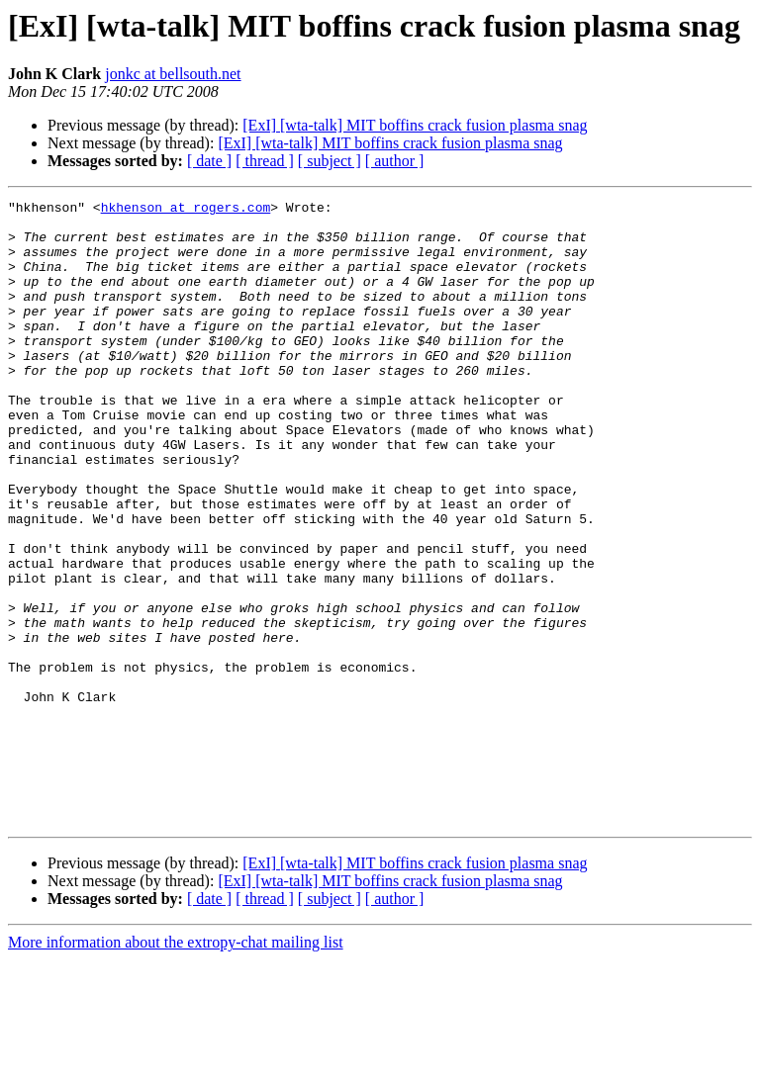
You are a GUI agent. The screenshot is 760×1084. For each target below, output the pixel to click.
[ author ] (395, 160)
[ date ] (209, 160)
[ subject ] (329, 160)
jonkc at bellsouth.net (172, 73)
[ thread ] (265, 160)
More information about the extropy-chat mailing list (175, 1066)
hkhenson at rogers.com (186, 210)
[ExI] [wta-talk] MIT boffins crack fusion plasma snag (414, 125)
